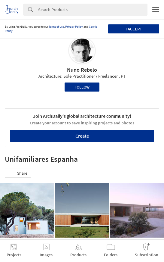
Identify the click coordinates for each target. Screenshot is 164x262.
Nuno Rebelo (82, 69)
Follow (82, 87)
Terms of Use (56, 27)
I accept (134, 29)
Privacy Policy (74, 27)
